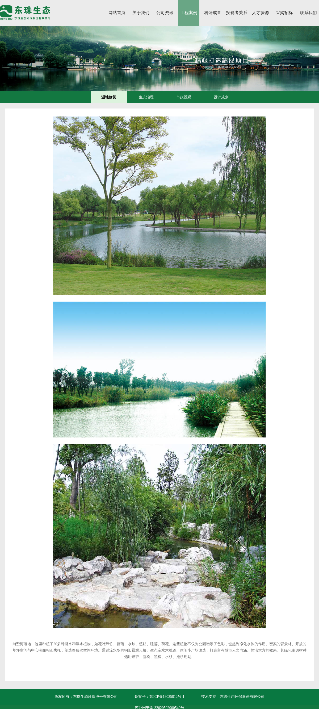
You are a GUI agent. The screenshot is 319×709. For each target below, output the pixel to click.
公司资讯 (164, 12)
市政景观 (183, 97)
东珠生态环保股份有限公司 (242, 697)
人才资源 (260, 12)
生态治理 (146, 97)
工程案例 (188, 12)
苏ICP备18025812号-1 (166, 697)
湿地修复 (108, 97)
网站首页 (116, 12)
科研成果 (212, 12)
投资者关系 (236, 12)
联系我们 (308, 12)
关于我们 (140, 12)
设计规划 (221, 97)
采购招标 (284, 12)
